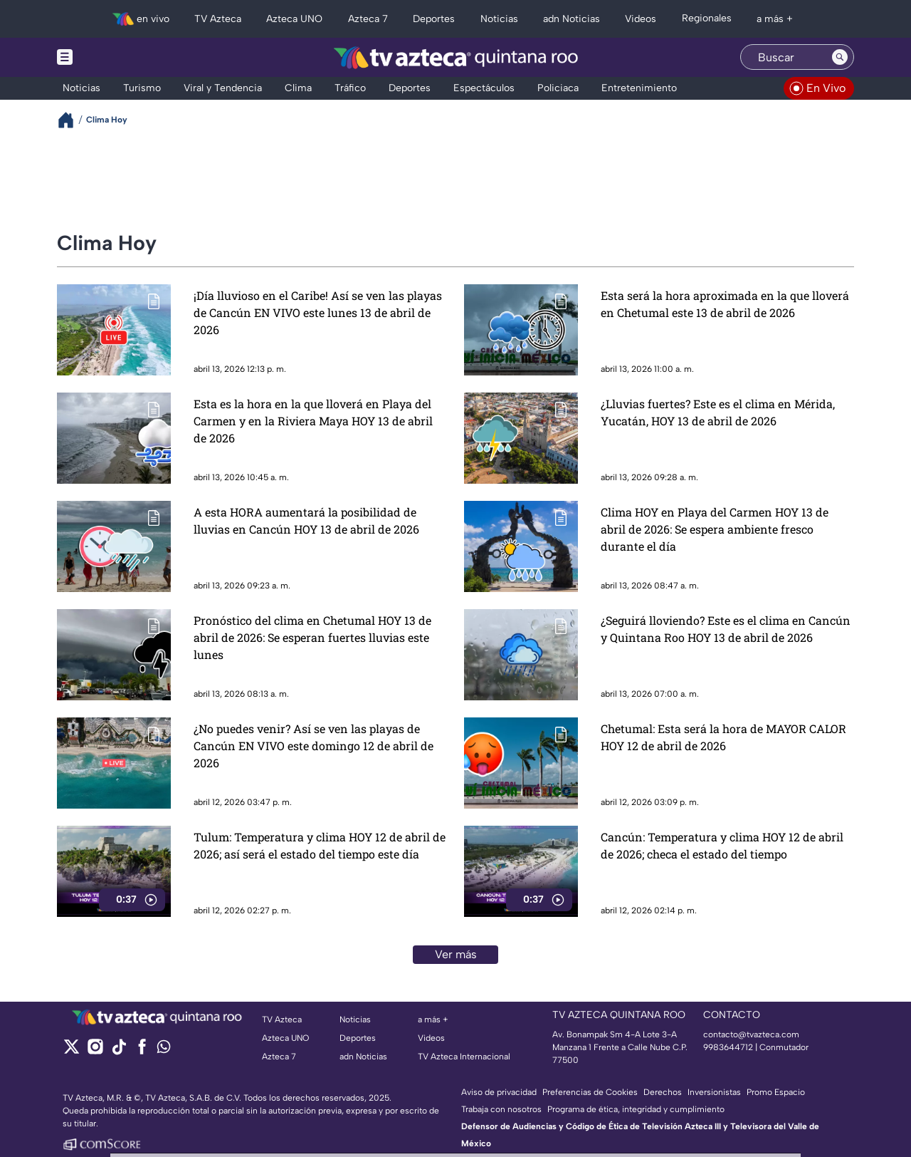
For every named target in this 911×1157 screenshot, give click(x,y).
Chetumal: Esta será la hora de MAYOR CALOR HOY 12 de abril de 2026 (723, 737)
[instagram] (95, 1051)
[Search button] (840, 57)
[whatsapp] (164, 1050)
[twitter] (71, 1051)
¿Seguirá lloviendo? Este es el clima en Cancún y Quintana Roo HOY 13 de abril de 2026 (726, 629)
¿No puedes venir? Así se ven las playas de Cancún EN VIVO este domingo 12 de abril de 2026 (313, 745)
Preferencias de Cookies (590, 1092)
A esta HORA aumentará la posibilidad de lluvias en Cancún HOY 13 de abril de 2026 (306, 520)
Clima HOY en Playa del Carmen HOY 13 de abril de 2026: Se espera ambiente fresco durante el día (714, 529)
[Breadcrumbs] (71, 120)
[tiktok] (118, 1051)
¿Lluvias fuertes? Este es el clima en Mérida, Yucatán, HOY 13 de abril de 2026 (718, 412)
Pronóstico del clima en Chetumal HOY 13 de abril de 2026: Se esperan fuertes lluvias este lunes (312, 637)
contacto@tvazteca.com (751, 1034)
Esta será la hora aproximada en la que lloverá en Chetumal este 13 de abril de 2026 (725, 304)
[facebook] (142, 1051)
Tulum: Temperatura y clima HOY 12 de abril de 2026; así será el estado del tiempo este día (320, 845)
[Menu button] (114, 57)
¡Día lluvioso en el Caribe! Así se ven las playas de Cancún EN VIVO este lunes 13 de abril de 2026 (318, 312)
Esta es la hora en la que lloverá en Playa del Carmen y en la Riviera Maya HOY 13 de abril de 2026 (313, 420)
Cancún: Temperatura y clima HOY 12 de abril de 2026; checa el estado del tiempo (722, 845)
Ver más (456, 954)
